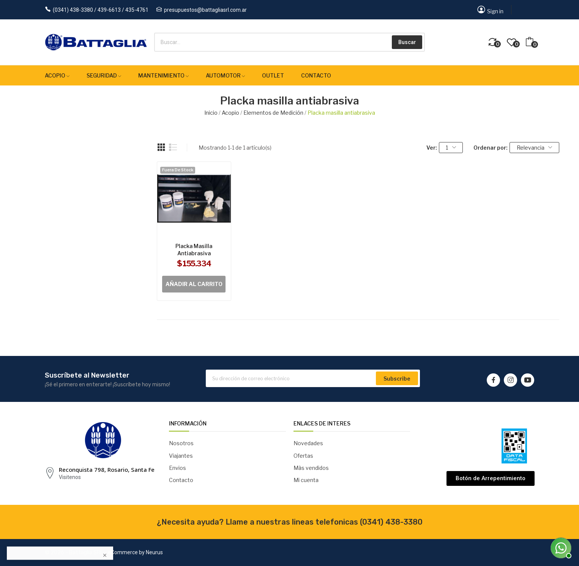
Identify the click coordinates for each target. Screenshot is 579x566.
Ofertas (303, 455)
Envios (177, 468)
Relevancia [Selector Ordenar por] (534, 147)
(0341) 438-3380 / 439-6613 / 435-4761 (100, 10)
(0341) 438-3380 (391, 521)
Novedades (308, 443)
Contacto (181, 480)
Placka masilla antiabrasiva (193, 250)
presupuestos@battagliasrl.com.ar (205, 10)
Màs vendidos (311, 468)
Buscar (407, 42)
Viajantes (181, 455)
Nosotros (181, 443)
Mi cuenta (306, 480)
